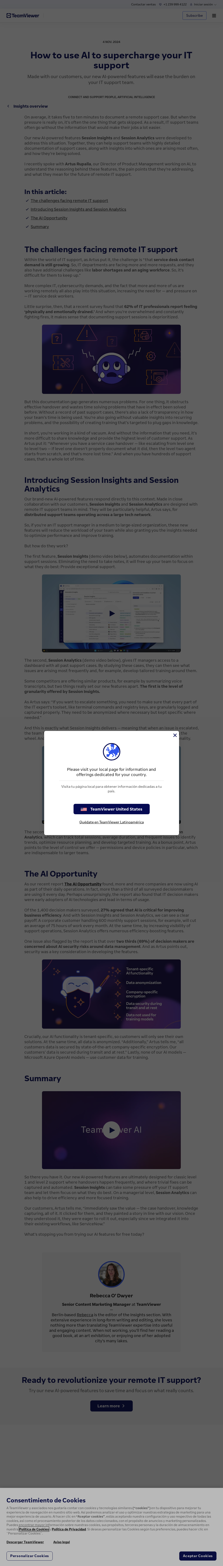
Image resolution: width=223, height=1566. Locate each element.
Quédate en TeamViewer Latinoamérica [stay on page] (111, 822)
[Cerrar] (174, 735)
